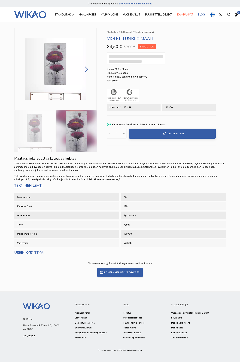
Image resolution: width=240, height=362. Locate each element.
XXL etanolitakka (179, 337)
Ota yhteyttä (29, 335)
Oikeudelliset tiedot (132, 317)
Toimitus (127, 313)
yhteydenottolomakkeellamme (135, 3)
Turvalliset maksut (132, 332)
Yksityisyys (131, 350)
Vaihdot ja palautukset (134, 337)
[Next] (85, 69)
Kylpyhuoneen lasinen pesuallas (91, 332)
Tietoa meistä (129, 327)
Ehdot (139, 350)
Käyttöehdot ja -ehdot (133, 322)
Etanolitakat (177, 327)
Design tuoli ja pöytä (85, 322)
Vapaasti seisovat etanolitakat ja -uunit (190, 313)
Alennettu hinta (82, 313)
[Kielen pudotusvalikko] (212, 14)
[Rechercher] (228, 14)
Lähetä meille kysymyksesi (120, 272)
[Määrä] (117, 133)
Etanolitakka (81, 317)
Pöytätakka (176, 317)
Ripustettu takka (179, 332)
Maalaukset (80, 337)
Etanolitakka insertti (180, 322)
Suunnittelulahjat (83, 327)
